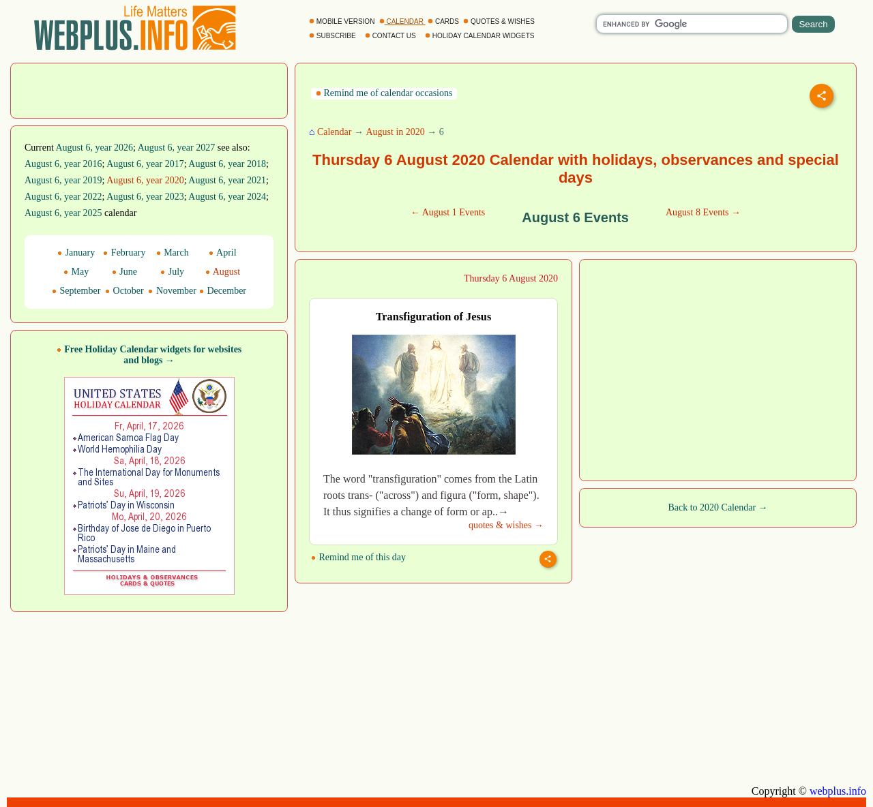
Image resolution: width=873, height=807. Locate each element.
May (76, 272)
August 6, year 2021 (227, 180)
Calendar (334, 132)
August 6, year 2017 (145, 164)
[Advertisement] (149, 89)
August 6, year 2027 (177, 147)
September (76, 291)
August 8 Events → (703, 212)
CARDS (444, 21)
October (124, 291)
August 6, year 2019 (63, 180)
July (172, 272)
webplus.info (838, 791)
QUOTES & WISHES (499, 21)
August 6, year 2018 (227, 164)
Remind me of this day (358, 557)
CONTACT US (391, 36)
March (172, 252)
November (172, 291)
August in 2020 (395, 132)
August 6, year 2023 (145, 197)
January (76, 252)
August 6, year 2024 (227, 197)
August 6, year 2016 (63, 164)
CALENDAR (402, 21)
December (222, 291)
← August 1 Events (448, 212)
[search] (692, 23)
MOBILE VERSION (342, 21)
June (124, 272)
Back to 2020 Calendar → (717, 507)
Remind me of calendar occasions (384, 93)
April (222, 252)
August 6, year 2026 (95, 147)
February (124, 252)
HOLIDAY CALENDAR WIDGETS (480, 36)
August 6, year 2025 (63, 213)
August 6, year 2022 (63, 197)
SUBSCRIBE (333, 36)
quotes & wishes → (506, 525)
